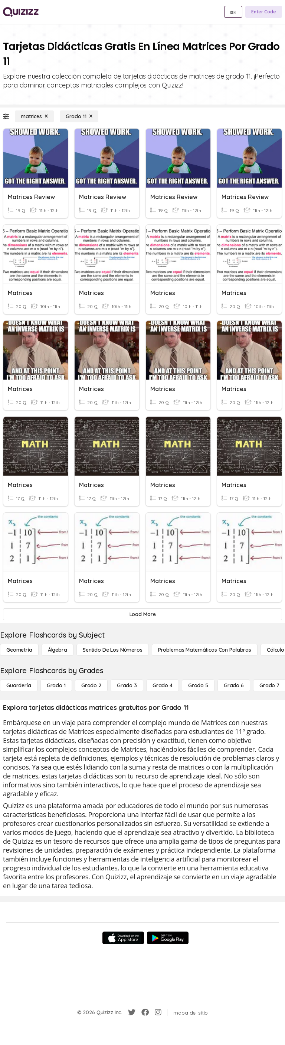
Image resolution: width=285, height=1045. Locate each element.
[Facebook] (145, 1012)
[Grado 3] (127, 685)
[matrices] (34, 116)
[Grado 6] (233, 685)
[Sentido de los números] (112, 650)
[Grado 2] (91, 685)
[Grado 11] (79, 116)
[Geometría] (19, 650)
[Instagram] (158, 1012)
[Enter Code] (263, 12)
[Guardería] (18, 685)
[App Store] (123, 938)
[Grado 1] (56, 685)
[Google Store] (168, 938)
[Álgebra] (57, 650)
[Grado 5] (198, 685)
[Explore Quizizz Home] (21, 12)
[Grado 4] (162, 685)
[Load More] (142, 614)
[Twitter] (131, 1012)
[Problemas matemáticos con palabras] (205, 650)
